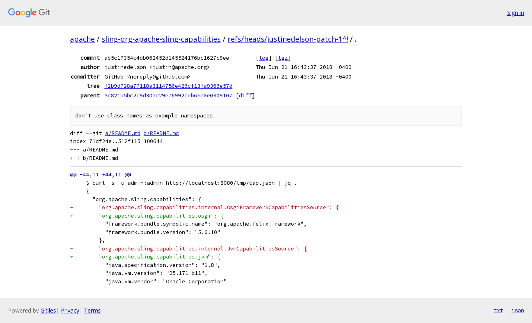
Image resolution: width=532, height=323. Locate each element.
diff (245, 95)
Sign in (515, 12)
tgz (283, 57)
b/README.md (161, 133)
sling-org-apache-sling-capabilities (161, 39)
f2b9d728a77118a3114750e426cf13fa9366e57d (168, 85)
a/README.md (122, 133)
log (263, 57)
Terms (92, 310)
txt (498, 310)
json (517, 310)
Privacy (70, 310)
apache (82, 39)
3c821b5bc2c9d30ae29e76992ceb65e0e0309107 (168, 95)
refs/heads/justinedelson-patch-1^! (288, 39)
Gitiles (48, 310)
